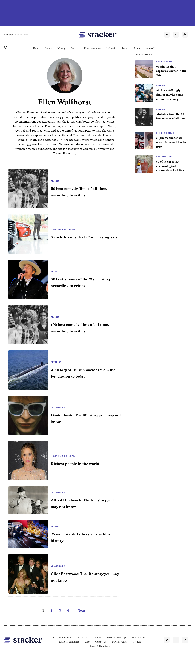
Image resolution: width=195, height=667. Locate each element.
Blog (87, 641)
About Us (151, 48)
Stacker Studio (139, 637)
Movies (160, 85)
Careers (97, 637)
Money (61, 48)
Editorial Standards (69, 641)
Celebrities (58, 407)
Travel (125, 48)
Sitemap (137, 641)
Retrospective (165, 61)
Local (137, 48)
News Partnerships (116, 637)
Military (56, 362)
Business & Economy (63, 229)
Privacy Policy (119, 641)
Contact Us (101, 641)
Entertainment (92, 48)
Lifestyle (111, 48)
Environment (164, 157)
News (48, 48)
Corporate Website (62, 637)
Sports (74, 48)
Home (36, 48)
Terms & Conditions (100, 645)
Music (54, 271)
